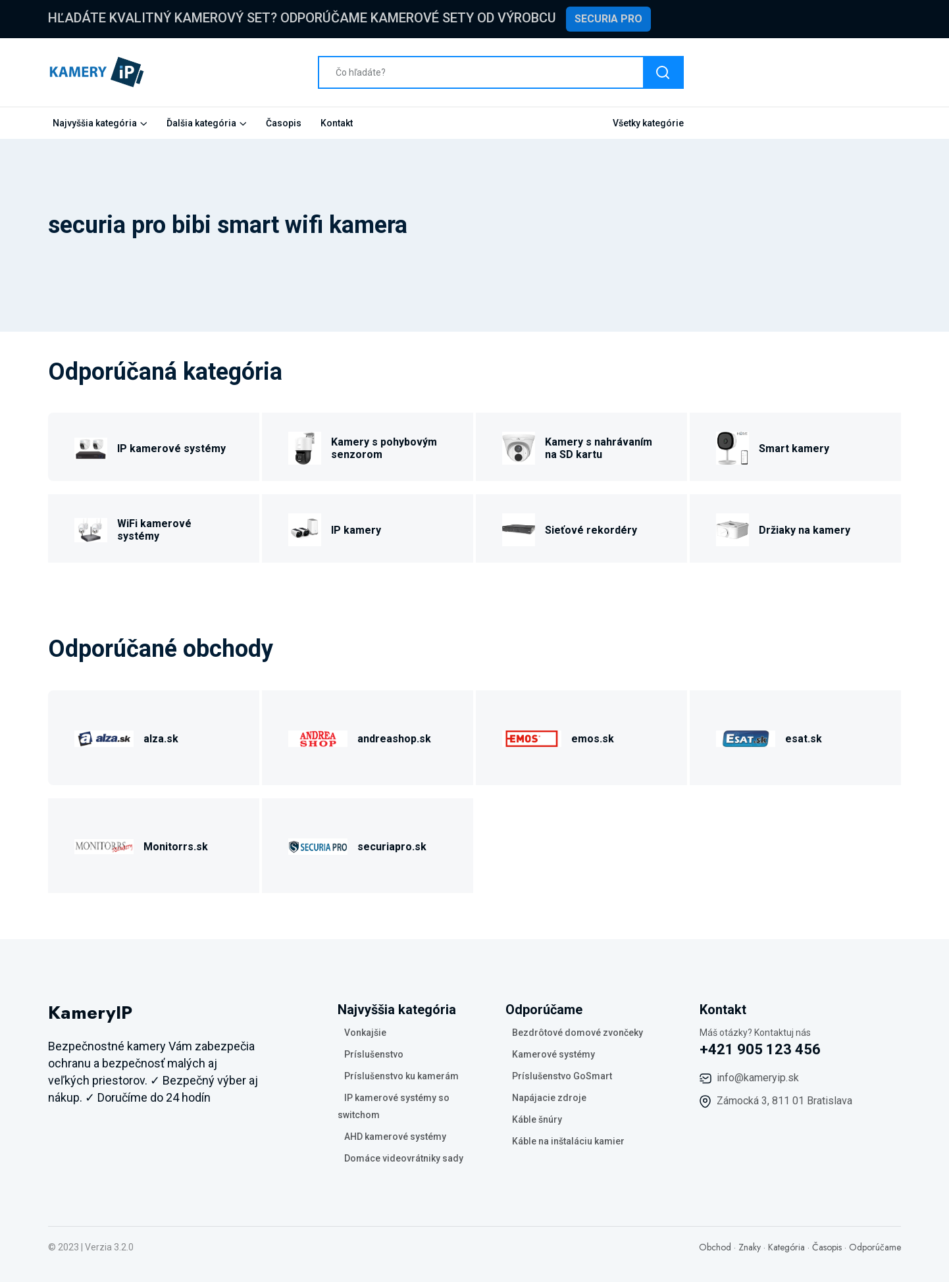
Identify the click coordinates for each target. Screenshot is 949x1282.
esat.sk (803, 738)
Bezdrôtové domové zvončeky (577, 1032)
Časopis (283, 123)
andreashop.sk (394, 738)
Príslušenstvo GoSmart (562, 1076)
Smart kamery (794, 448)
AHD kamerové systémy (395, 1136)
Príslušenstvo (373, 1054)
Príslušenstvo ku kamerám (401, 1076)
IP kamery (356, 530)
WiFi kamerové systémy (154, 529)
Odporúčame (875, 1247)
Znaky (749, 1247)
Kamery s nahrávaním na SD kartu (598, 448)
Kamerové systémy (553, 1054)
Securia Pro (608, 19)
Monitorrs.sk (175, 846)
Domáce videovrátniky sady (403, 1158)
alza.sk (160, 738)
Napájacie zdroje (549, 1097)
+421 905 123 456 (760, 1049)
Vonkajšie (365, 1032)
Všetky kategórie (648, 123)
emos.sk (592, 738)
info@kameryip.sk (758, 1077)
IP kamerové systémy (171, 448)
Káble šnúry (537, 1119)
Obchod (715, 1247)
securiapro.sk (391, 846)
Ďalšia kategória (201, 123)
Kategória (786, 1247)
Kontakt (337, 123)
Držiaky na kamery (804, 530)
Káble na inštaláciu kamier (568, 1141)
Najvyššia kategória (95, 123)
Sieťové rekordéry (591, 530)
